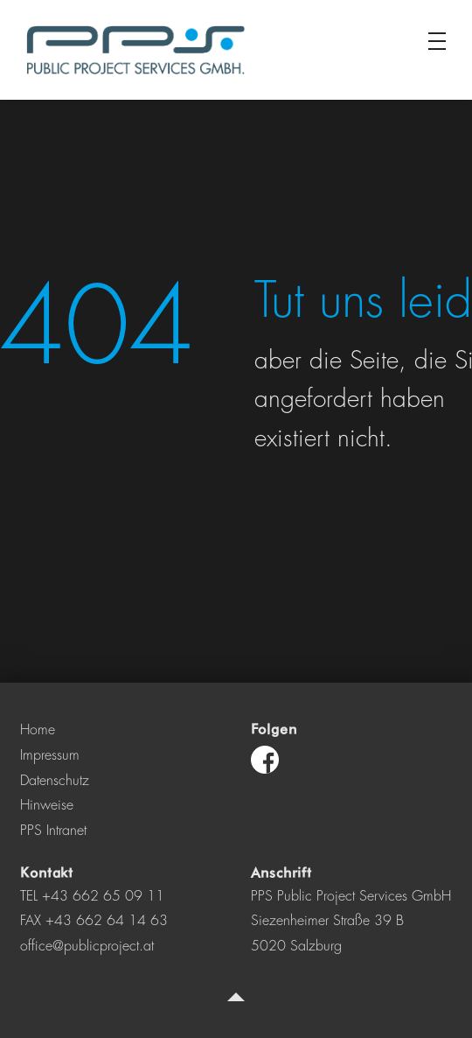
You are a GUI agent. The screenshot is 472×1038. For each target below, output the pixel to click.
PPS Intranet (53, 831)
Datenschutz (54, 781)
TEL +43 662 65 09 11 (92, 896)
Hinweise (46, 805)
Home (37, 730)
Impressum (50, 755)
